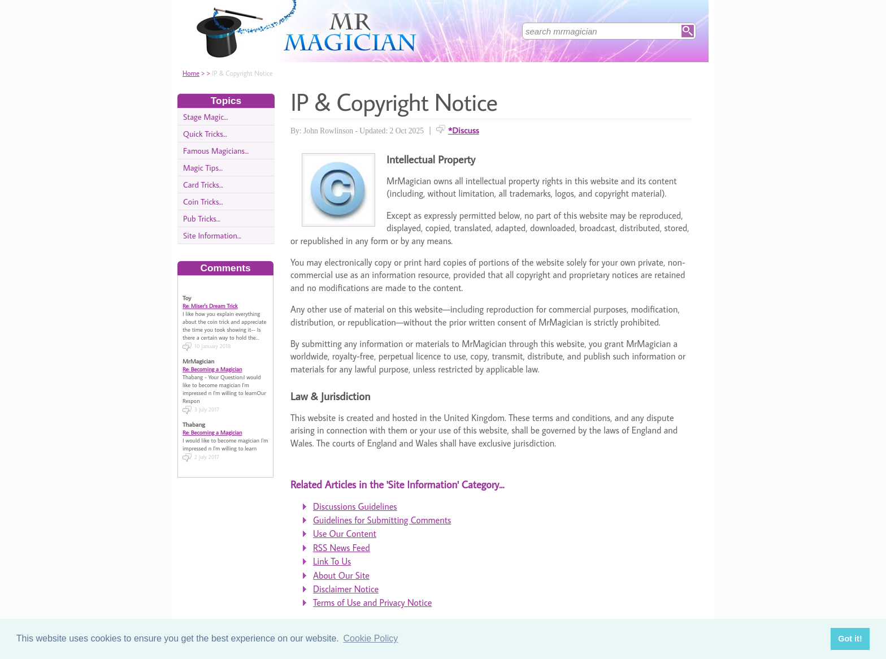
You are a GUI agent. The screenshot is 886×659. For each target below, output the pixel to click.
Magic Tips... (203, 167)
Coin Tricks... (203, 201)
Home (191, 73)
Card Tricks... (203, 184)
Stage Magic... (205, 116)
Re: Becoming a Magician (212, 363)
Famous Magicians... (216, 150)
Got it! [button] (850, 638)
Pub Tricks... (201, 218)
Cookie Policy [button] (370, 638)
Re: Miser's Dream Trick (210, 300)
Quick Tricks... (205, 133)
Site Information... (212, 235)
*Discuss (463, 130)
